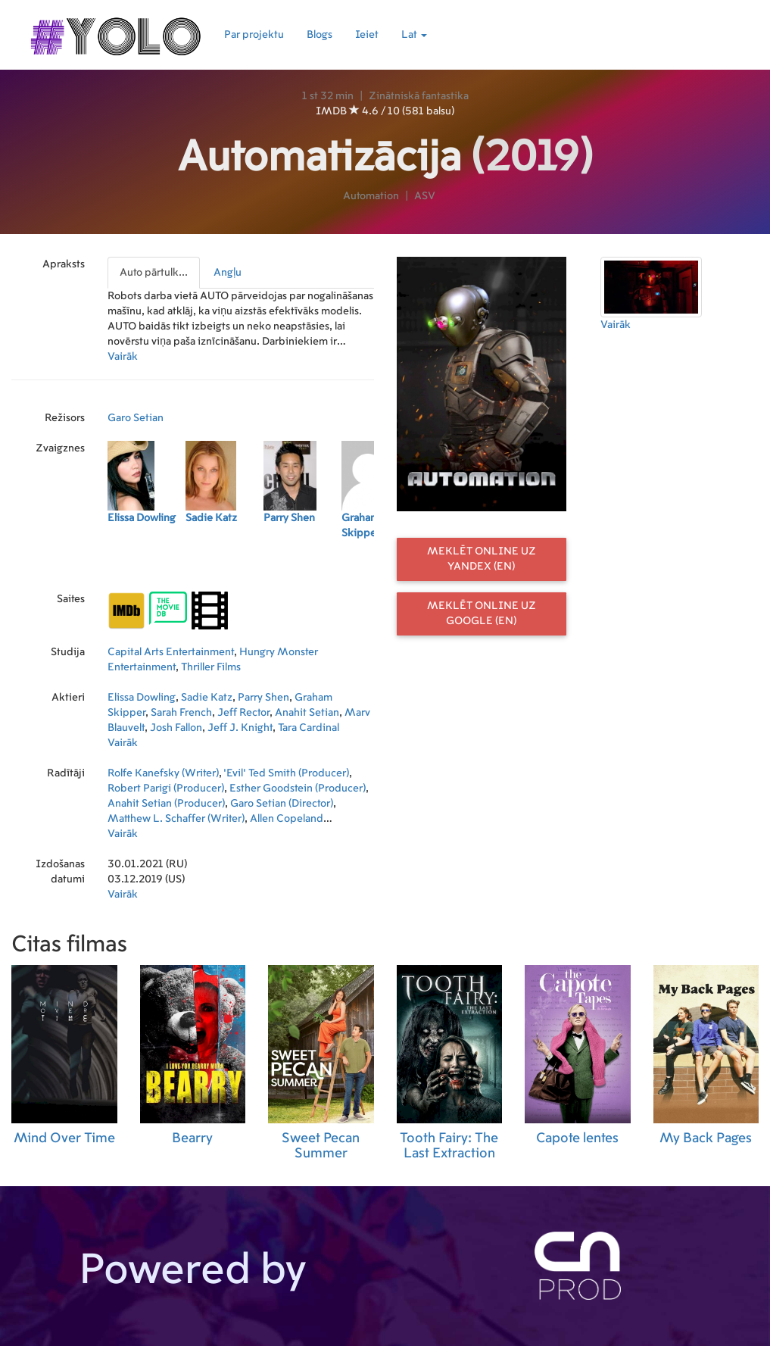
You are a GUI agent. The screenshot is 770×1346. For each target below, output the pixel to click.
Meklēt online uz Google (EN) (481, 613)
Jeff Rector (243, 712)
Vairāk (123, 356)
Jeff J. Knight (240, 728)
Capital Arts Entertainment (171, 652)
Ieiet (367, 35)
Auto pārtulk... (154, 272)
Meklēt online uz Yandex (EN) (481, 559)
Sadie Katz (206, 697)
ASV (424, 196)
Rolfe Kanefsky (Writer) (163, 773)
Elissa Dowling (142, 697)
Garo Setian (136, 418)
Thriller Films (211, 667)
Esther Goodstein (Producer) (297, 788)
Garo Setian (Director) (281, 803)
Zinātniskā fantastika (419, 96)
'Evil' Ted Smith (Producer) (286, 773)
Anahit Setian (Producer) (166, 803)
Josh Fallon (176, 728)
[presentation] (154, 273)
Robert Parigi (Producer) (166, 788)
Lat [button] (414, 35)
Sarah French (181, 712)
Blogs (319, 35)
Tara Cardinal (308, 728)
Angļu (228, 272)
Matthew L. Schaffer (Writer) (176, 819)
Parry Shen (263, 697)
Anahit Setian (307, 712)
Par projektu (254, 35)
